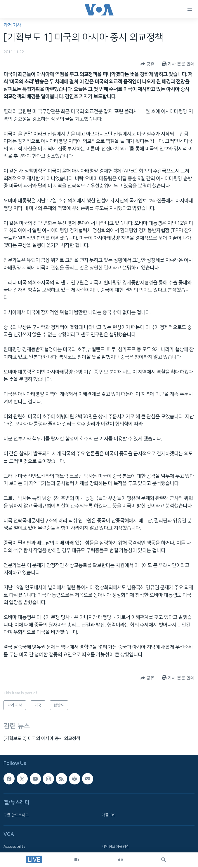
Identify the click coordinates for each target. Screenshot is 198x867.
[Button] (147, 63)
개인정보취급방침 (116, 847)
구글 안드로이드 (16, 815)
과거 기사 (12, 25)
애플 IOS (108, 815)
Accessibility (14, 847)
